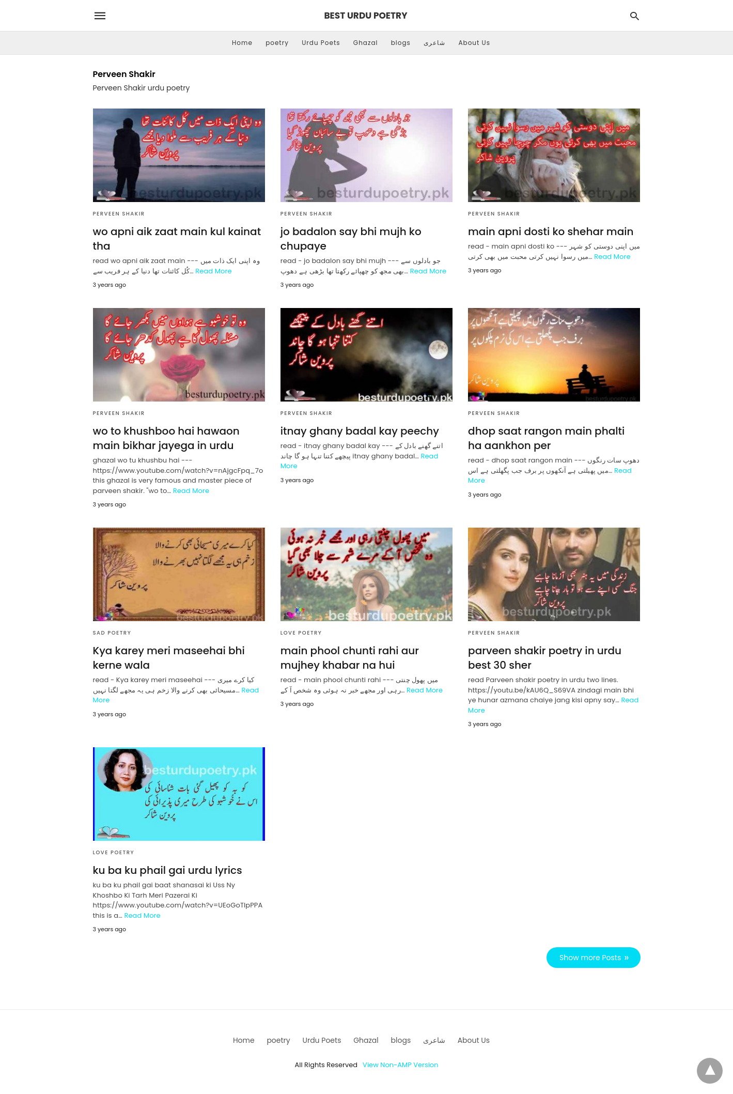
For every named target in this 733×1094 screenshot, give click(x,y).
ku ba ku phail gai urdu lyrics (167, 870)
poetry (277, 42)
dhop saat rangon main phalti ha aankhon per (546, 438)
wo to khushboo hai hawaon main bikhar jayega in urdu (166, 438)
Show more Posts (590, 957)
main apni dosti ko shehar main (550, 231)
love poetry (301, 633)
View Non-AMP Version (400, 1065)
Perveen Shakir (119, 214)
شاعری (434, 42)
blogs (401, 42)
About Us (474, 42)
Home (242, 42)
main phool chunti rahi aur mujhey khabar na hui (349, 657)
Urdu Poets (321, 42)
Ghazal (365, 42)
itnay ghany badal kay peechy (359, 431)
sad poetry (112, 633)
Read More (213, 271)
